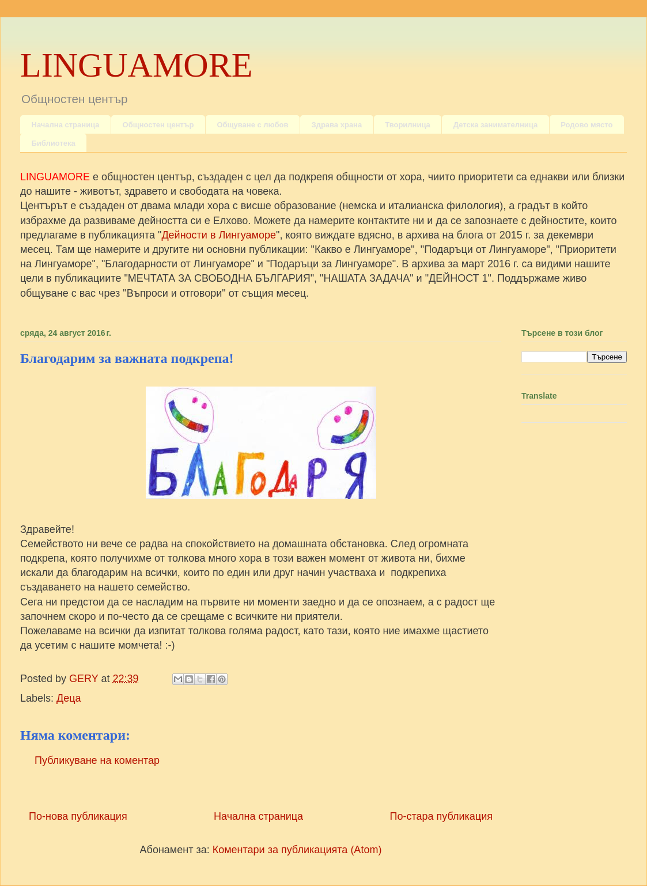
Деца (68, 698)
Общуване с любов (252, 124)
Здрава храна (336, 124)
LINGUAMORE (136, 65)
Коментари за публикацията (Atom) (297, 849)
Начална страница (66, 124)
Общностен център (158, 124)
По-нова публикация (78, 816)
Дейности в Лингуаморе (218, 235)
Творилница (407, 124)
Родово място (586, 124)
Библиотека (53, 143)
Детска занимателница (495, 124)
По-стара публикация (441, 816)
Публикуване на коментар (97, 760)
